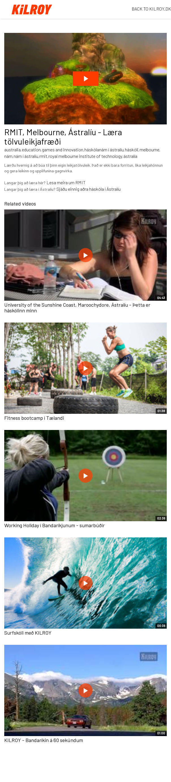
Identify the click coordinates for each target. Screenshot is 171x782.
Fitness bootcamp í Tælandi (34, 418)
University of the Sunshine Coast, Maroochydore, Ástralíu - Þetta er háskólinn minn (77, 307)
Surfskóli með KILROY (28, 633)
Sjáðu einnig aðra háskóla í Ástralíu (88, 189)
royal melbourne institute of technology (85, 156)
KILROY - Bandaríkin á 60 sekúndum (43, 740)
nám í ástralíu (26, 156)
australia (12, 149)
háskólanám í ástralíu (104, 149)
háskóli (131, 149)
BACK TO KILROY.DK (151, 8)
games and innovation (62, 149)
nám (8, 156)
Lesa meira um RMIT (66, 182)
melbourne (149, 149)
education (31, 149)
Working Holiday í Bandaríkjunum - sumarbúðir (54, 525)
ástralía (130, 156)
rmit (43, 156)
